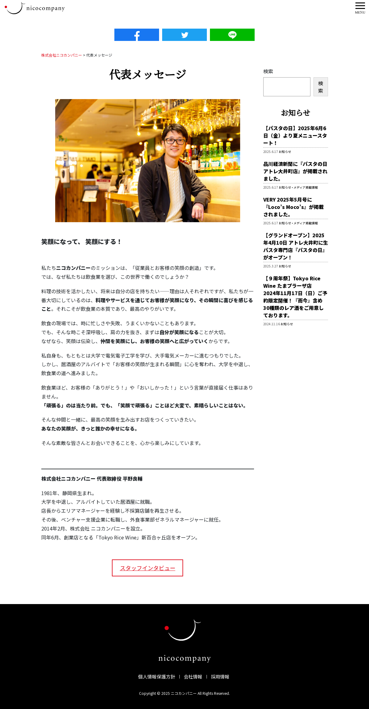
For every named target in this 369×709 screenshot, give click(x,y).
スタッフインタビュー (147, 568)
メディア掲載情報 (305, 187)
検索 (268, 71)
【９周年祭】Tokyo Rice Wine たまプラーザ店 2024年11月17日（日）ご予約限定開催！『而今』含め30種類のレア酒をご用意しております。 (295, 296)
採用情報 (220, 676)
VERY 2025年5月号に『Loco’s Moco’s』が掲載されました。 (293, 207)
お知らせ (285, 151)
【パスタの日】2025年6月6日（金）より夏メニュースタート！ (295, 135)
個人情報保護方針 (156, 676)
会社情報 (193, 676)
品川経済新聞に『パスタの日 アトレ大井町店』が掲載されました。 (295, 171)
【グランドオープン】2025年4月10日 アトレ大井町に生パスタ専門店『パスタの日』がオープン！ (295, 246)
